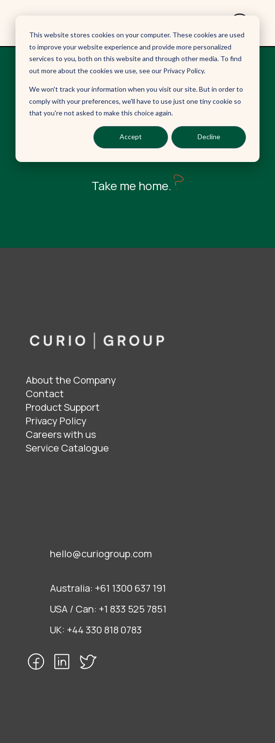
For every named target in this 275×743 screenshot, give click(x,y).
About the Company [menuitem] (71, 380)
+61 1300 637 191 (130, 588)
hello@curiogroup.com (101, 553)
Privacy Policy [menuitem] (56, 420)
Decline (209, 136)
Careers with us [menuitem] (61, 434)
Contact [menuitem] (45, 393)
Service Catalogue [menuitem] (67, 447)
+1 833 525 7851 (133, 608)
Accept (131, 136)
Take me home (130, 186)
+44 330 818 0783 (104, 629)
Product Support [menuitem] (63, 407)
